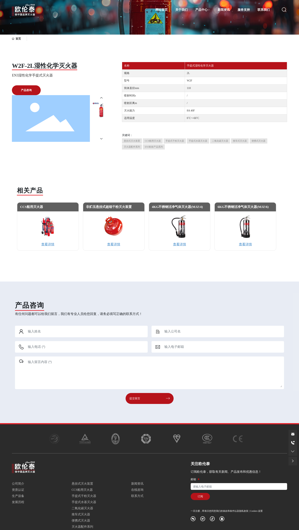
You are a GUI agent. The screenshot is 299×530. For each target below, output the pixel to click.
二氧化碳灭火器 (82, 508)
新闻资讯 (137, 483)
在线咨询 (137, 489)
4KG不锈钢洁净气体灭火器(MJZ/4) (177, 207)
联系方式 (137, 496)
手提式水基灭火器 (84, 502)
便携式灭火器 (81, 520)
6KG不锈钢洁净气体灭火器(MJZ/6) (243, 207)
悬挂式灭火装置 (82, 483)
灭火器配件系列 (82, 526)
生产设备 (18, 496)
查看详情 (47, 244)
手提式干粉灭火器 (84, 496)
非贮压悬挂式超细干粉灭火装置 (109, 207)
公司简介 (18, 483)
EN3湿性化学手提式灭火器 (32, 75)
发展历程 (18, 502)
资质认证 (18, 489)
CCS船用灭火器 (31, 207)
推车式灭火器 (81, 514)
